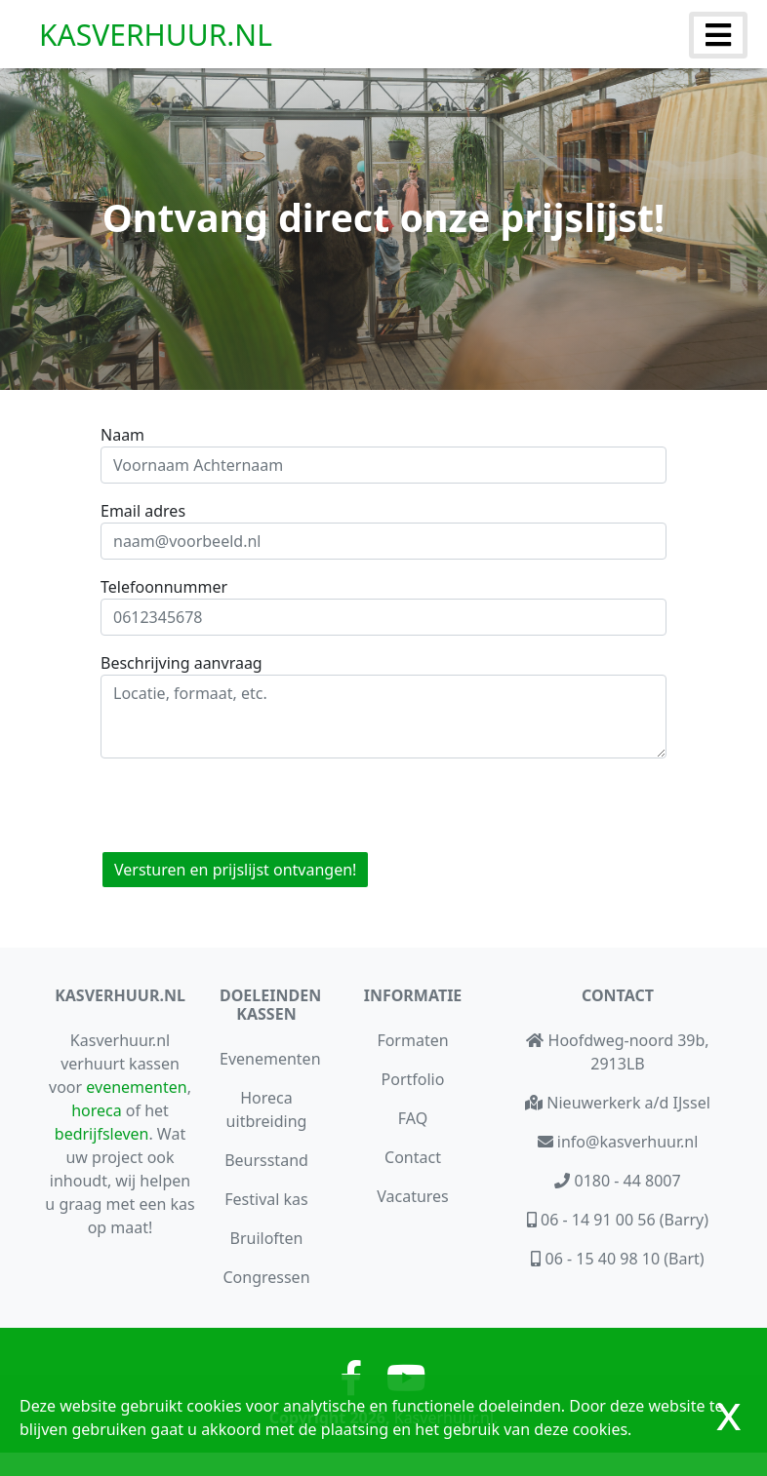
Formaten (412, 1040)
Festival (265, 1199)
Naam (122, 435)
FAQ (412, 1118)
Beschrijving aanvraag (181, 663)
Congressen (265, 1277)
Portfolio (413, 1079)
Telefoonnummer (164, 587)
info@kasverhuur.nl (626, 1141)
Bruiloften (266, 1238)
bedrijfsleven (102, 1134)
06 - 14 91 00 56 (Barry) (622, 1219)
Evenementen (270, 1058)
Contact (412, 1157)
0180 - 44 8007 (625, 1180)
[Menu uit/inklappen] (718, 35)
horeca (96, 1110)
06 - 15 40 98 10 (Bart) (622, 1258)
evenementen (136, 1087)
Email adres (143, 511)
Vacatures (413, 1196)
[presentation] (249, 796)
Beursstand (266, 1160)
